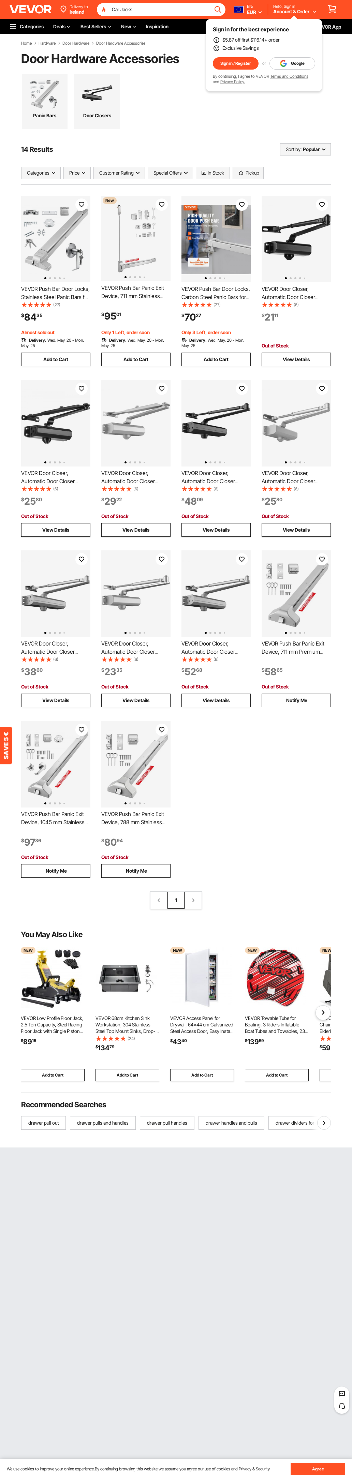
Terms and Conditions (289, 76)
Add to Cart (55, 359)
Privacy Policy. (232, 81)
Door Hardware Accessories (121, 43)
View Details (296, 359)
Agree (318, 1468)
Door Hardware (75, 43)
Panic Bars (44, 115)
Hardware (47, 43)
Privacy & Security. (254, 1468)
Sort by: (294, 149)
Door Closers (97, 115)
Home (26, 43)
